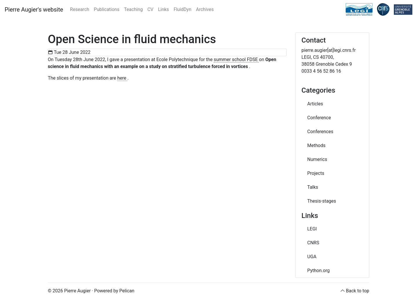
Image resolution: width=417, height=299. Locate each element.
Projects (315, 173)
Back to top (357, 291)
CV (150, 9)
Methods (316, 145)
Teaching (133, 9)
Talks (312, 187)
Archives (205, 9)
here (122, 78)
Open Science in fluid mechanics (132, 39)
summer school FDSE (236, 59)
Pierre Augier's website (34, 9)
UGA (312, 256)
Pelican (126, 291)
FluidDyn (182, 9)
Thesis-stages (321, 201)
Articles (315, 104)
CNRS (313, 242)
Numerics (317, 159)
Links (163, 9)
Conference (319, 117)
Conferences (320, 131)
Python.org (318, 270)
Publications (106, 9)
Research (79, 9)
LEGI (312, 229)
